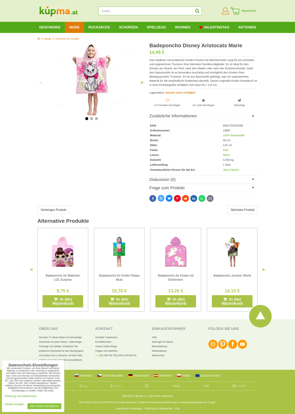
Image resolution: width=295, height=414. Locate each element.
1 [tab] (86, 118)
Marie (226, 154)
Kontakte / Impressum (106, 337)
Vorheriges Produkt (53, 209)
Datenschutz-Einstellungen (129, 408)
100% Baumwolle (233, 135)
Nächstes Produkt (243, 209)
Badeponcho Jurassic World (232, 275)
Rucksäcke (99, 27)
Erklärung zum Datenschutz (158, 408)
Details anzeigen (14, 404)
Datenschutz (158, 355)
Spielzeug (156, 27)
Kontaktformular (103, 342)
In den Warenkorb (63, 301)
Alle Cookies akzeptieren (44, 406)
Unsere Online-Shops (106, 346)
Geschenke (50, 27)
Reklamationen (159, 351)
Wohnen (182, 27)
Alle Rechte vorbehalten (161, 396)
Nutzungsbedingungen (191, 402)
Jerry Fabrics (231, 169)
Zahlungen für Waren (162, 342)
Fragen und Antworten (106, 351)
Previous (40, 83)
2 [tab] (91, 118)
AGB (154, 337)
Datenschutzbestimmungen (164, 402)
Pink (225, 150)
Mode (74, 27)
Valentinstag (214, 27)
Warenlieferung (159, 346)
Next (143, 83)
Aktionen (247, 27)
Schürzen (128, 27)
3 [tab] (96, 118)
